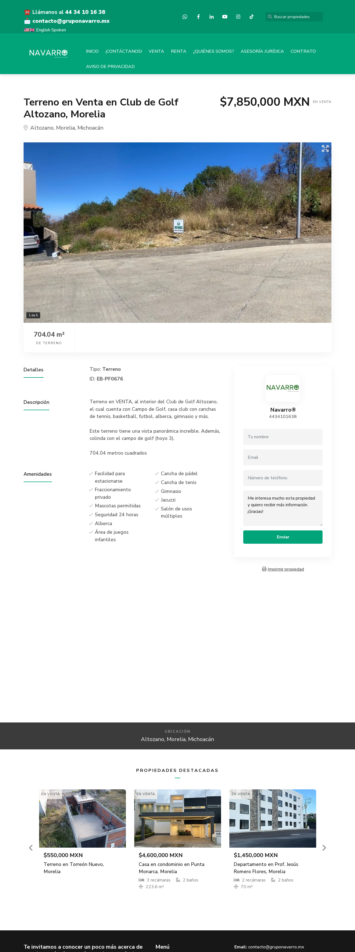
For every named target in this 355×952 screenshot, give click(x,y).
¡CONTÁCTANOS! (123, 51)
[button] (31, 847)
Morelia (65, 128)
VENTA (156, 51)
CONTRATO (303, 51)
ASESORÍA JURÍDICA (262, 51)
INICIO (92, 51)
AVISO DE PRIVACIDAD (110, 67)
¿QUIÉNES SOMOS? (213, 51)
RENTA (178, 51)
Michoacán (90, 128)
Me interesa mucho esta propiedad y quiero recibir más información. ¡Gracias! (283, 508)
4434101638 (283, 417)
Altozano (42, 128)
